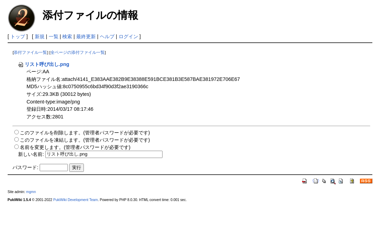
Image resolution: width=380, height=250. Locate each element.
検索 (67, 36)
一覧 (53, 36)
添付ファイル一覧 (30, 52)
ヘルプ (107, 36)
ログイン (128, 36)
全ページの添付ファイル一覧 (77, 52)
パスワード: (25, 167)
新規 (40, 36)
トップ (17, 36)
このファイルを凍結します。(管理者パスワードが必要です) (85, 140)
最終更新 (86, 36)
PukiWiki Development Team (75, 200)
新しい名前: (31, 154)
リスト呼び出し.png (43, 64)
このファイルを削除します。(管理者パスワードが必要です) (85, 132)
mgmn (31, 192)
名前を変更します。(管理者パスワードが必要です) (75, 147)
